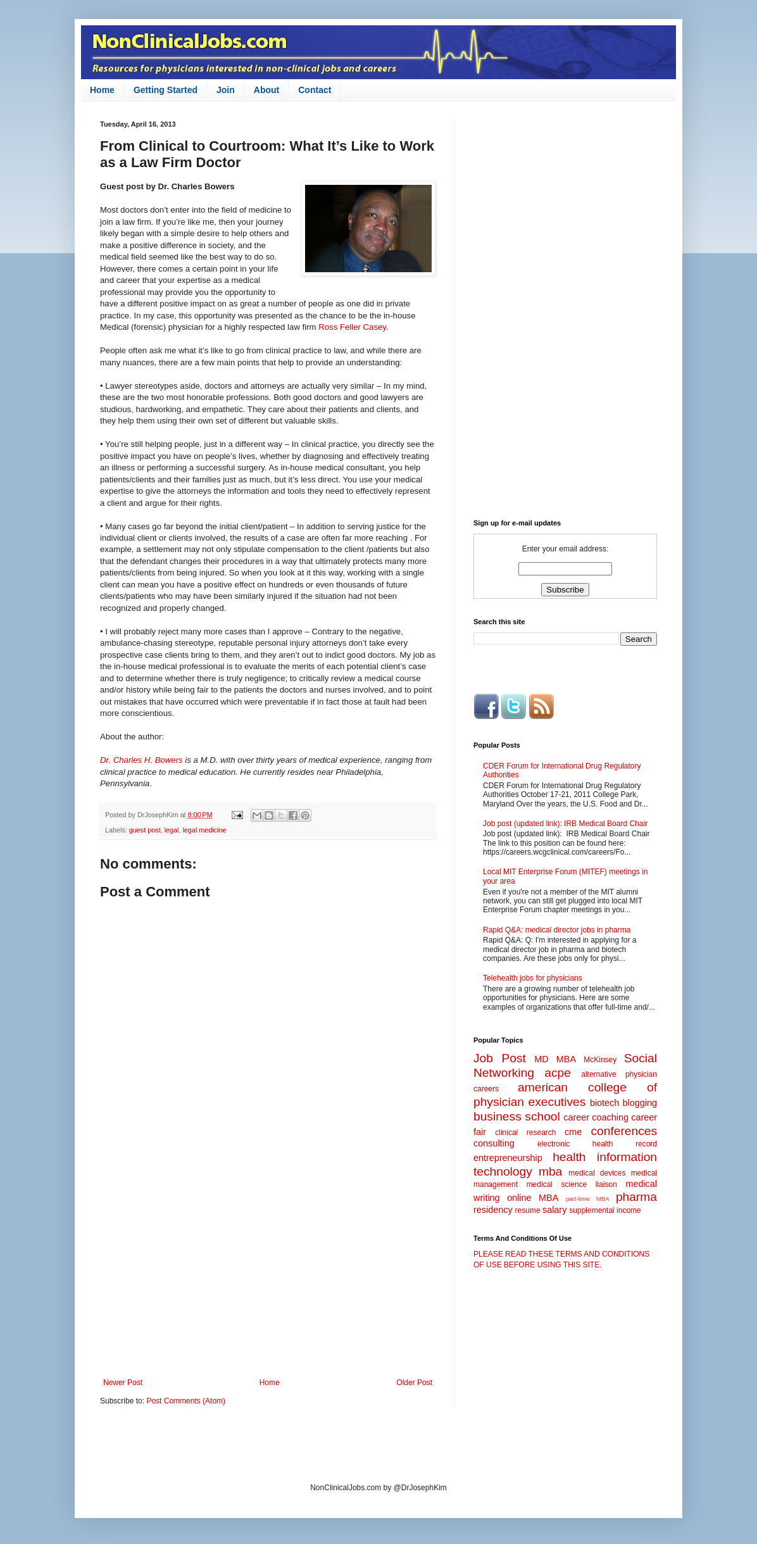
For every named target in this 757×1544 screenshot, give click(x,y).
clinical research (525, 1132)
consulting (494, 1143)
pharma (636, 1196)
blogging (640, 1103)
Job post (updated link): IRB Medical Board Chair (565, 823)
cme (573, 1132)
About (266, 90)
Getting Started (165, 90)
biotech (604, 1103)
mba (550, 1171)
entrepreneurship (507, 1158)
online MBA (532, 1198)
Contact (314, 90)
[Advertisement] (267, 1273)
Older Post (414, 1382)
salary (554, 1210)
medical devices (596, 1173)
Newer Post (122, 1382)
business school (516, 1116)
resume (528, 1210)
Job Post (499, 1058)
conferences (624, 1131)
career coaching (596, 1117)
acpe (557, 1072)
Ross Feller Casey (352, 327)
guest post (145, 830)
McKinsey (600, 1059)
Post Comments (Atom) (185, 1401)
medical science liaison (572, 1184)
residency (493, 1210)
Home (102, 90)
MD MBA (555, 1059)
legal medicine (204, 830)
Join (225, 90)
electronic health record (597, 1143)
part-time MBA (588, 1198)
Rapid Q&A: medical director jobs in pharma (556, 930)
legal (172, 830)
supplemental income (605, 1210)
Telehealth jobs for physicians (532, 978)
